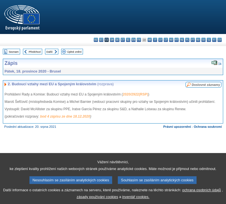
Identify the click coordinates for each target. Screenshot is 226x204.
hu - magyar (171, 40)
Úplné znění (74, 51)
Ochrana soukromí (208, 126)
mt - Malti (176, 40)
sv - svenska (220, 40)
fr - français (139, 40)
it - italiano (155, 40)
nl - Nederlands (182, 40)
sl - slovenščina (209, 40)
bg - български (96, 40)
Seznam (14, 51)
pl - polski (187, 40)
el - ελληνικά (128, 40)
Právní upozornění (177, 126)
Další (49, 51)
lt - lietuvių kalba (166, 40)
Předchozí (35, 51)
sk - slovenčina (203, 40)
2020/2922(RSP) (135, 94)
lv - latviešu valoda (160, 40)
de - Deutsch (117, 40)
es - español (101, 40)
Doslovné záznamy (206, 84)
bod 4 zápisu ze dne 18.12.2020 (65, 116)
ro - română (198, 40)
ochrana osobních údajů (201, 194)
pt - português (193, 40)
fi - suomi (214, 40)
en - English (133, 40)
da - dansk (112, 40)
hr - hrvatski (150, 40)
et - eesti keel (123, 40)
